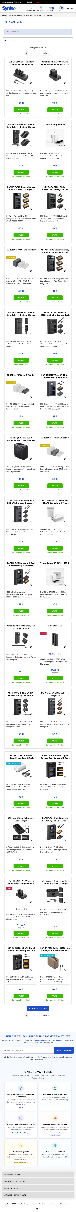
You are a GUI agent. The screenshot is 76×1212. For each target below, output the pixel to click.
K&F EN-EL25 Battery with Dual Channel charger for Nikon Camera (21, 564)
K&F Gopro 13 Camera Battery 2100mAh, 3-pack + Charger (55, 882)
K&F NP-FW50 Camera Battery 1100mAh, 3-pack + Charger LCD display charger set (21, 188)
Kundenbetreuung (12, 1174)
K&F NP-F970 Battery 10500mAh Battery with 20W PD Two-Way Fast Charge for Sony (55, 949)
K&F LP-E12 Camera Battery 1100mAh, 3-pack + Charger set (21, 501)
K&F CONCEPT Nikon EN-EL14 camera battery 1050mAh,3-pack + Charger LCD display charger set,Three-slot (21, 694)
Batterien (37, 15)
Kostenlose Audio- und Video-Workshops (48, 1040)
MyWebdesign (65, 1204)
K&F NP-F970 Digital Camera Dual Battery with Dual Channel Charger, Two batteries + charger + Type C (21, 125)
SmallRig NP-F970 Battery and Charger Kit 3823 (21, 627)
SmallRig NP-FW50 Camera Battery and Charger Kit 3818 (21, 882)
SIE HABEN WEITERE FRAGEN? (15, 1195)
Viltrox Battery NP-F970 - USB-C (55, 563)
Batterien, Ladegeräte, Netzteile (20, 15)
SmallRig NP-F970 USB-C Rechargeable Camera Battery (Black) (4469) (21, 439)
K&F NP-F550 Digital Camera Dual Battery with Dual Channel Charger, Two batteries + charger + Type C (21, 313)
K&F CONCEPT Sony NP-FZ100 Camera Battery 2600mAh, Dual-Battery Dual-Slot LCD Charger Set (55, 376)
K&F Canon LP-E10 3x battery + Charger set (55, 694)
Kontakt (30, 2)
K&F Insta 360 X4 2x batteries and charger (21, 819)
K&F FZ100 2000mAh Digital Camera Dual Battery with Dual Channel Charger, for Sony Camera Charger (55, 756)
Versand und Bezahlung (14, 1181)
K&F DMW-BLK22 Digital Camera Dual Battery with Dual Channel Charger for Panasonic (55, 188)
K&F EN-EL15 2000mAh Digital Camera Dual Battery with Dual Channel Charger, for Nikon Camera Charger (21, 949)
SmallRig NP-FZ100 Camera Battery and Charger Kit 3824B (55, 63)
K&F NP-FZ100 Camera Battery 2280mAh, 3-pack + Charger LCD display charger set (55, 251)
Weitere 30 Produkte (38, 1008)
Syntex (4, 15)
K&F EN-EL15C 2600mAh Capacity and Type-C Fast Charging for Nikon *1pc (21, 756)
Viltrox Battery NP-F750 (55, 124)
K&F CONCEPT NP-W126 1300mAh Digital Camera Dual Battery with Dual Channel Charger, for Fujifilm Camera (55, 313)
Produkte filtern (13, 31)
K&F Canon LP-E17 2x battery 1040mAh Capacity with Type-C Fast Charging (55, 501)
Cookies (47, 1204)
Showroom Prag (11, 1188)
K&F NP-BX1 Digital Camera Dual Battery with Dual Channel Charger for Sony (55, 819)
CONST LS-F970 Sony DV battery (21, 249)
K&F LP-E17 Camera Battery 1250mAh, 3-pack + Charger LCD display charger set (21, 63)
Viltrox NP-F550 (55, 625)
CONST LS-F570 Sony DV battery (21, 375)
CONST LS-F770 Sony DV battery (54, 437)
